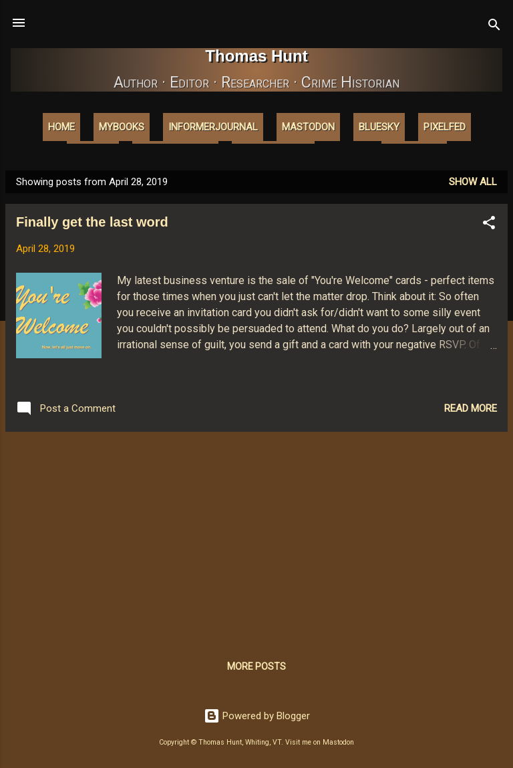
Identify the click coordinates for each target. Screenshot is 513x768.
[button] (489, 225)
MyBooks (121, 127)
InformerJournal (213, 127)
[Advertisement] (256, 536)
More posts (256, 666)
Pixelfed (444, 127)
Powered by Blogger (257, 716)
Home (61, 127)
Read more (470, 408)
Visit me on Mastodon (319, 742)
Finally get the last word (92, 222)
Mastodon (308, 127)
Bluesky (379, 127)
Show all (473, 182)
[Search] (494, 27)
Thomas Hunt (256, 56)
